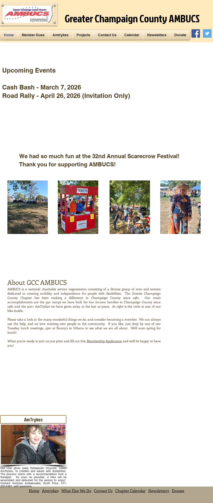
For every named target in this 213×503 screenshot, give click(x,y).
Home (34, 490)
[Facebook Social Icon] (195, 33)
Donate (178, 490)
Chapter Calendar (130, 490)
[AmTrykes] (33, 419)
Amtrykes (50, 490)
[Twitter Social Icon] (207, 33)
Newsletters (158, 490)
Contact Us (103, 490)
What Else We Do (76, 490)
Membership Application (104, 341)
